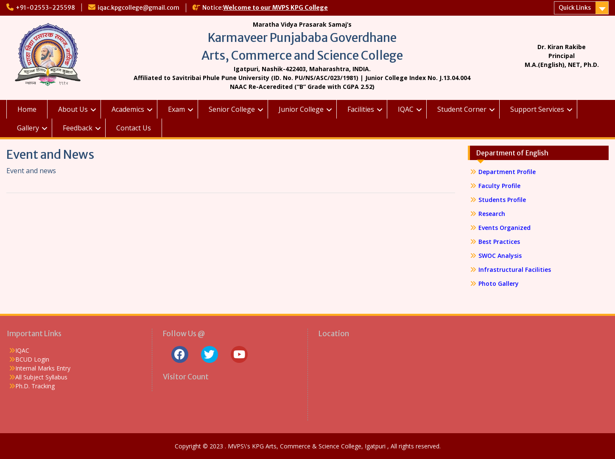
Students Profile (502, 200)
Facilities (360, 109)
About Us (73, 109)
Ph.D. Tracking (35, 386)
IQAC (406, 109)
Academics (128, 109)
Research (491, 214)
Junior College (301, 109)
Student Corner (461, 109)
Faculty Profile (499, 186)
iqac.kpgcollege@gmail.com (138, 7)
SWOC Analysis (500, 256)
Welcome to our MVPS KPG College (275, 7)
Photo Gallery (498, 283)
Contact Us (133, 128)
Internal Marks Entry (42, 368)
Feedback (77, 128)
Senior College (232, 109)
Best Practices (499, 242)
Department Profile (507, 172)
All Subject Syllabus (41, 377)
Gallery (28, 128)
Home (26, 109)
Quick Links (575, 7)
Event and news (31, 170)
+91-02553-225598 (45, 7)
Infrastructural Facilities (514, 269)
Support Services (537, 109)
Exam (176, 109)
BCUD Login (32, 359)
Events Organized (504, 228)
